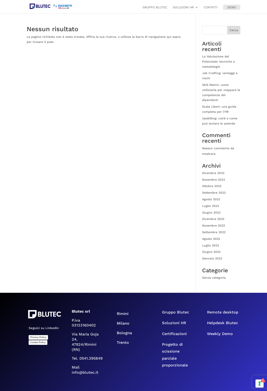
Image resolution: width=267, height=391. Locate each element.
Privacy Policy (38, 337)
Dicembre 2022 (213, 219)
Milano (123, 323)
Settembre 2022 (214, 232)
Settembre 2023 (214, 192)
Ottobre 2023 (211, 186)
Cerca (233, 30)
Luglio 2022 (210, 245)
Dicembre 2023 (213, 173)
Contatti (210, 7)
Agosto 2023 (211, 199)
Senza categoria (214, 277)
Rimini (122, 313)
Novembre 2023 (213, 179)
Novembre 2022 (213, 225)
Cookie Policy (38, 342)
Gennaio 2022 (212, 258)
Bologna (127, 333)
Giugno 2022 (211, 251)
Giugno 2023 (211, 212)
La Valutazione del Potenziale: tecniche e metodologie (218, 61)
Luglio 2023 (210, 206)
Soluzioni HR (183, 7)
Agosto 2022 (211, 238)
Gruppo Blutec (155, 7)
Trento (125, 342)
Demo (231, 7)
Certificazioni (174, 333)
